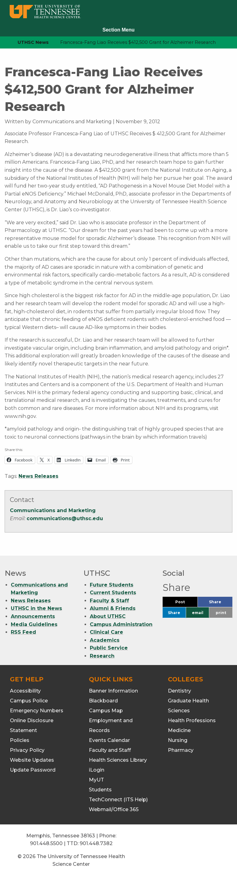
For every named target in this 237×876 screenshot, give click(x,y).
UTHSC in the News (36, 608)
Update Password (33, 770)
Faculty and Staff (110, 750)
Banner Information (113, 691)
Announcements (33, 616)
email (197, 612)
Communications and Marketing (53, 510)
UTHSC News (33, 42)
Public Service (109, 648)
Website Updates (32, 760)
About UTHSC (108, 616)
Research (102, 656)
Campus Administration (121, 624)
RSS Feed (23, 632)
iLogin (96, 770)
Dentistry (179, 691)
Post (186, 603)
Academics (104, 640)
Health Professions (192, 720)
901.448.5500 (46, 843)
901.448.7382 (96, 843)
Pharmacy (180, 750)
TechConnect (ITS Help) (118, 799)
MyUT (96, 780)
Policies (19, 740)
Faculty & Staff (109, 601)
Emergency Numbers (36, 711)
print (221, 612)
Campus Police (29, 701)
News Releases (38, 476)
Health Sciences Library (118, 760)
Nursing (177, 740)
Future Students (111, 585)
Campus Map (106, 711)
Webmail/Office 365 (114, 809)
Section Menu (118, 29)
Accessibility (25, 691)
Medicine (179, 730)
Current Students (113, 593)
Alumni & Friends (112, 608)
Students (100, 790)
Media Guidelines (34, 624)
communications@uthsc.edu (65, 518)
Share (220, 603)
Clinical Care (106, 632)
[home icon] (3, 42)
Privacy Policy (27, 750)
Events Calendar (109, 740)
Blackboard (103, 701)
